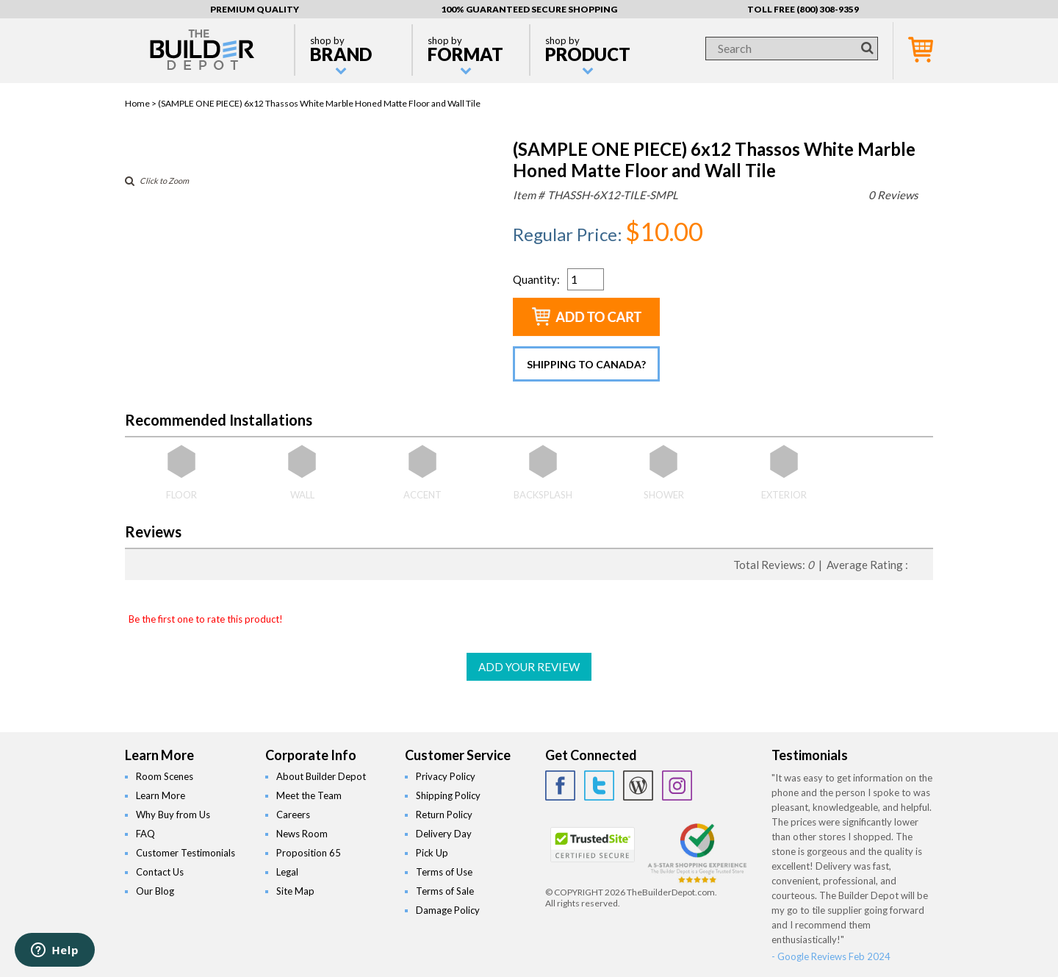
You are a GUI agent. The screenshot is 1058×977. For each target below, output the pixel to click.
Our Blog (155, 891)
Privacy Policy (445, 776)
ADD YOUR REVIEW (529, 666)
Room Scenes (164, 776)
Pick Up (432, 853)
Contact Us (160, 872)
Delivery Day (444, 834)
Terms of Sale (445, 891)
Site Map (295, 891)
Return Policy (444, 814)
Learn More (160, 795)
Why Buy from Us (173, 814)
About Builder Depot (321, 776)
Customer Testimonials (185, 853)
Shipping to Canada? (586, 364)
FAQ (145, 834)
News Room (302, 834)
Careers (293, 814)
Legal (287, 872)
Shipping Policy (448, 795)
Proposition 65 (308, 853)
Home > (141, 103)
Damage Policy (448, 910)
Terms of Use (444, 872)
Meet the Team (309, 795)
